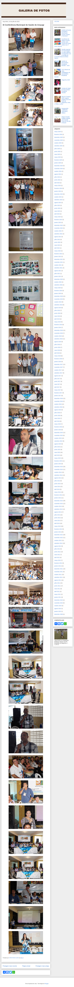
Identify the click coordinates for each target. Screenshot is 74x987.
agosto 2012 (57, 546)
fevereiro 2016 (58, 427)
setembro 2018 (58, 339)
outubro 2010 (58, 605)
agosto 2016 (57, 409)
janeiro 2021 (57, 276)
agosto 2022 (57, 236)
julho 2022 (57, 239)
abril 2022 (57, 248)
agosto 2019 (57, 307)
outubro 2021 (58, 265)
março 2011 (57, 594)
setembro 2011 (58, 577)
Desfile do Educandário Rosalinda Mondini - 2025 (66, 63)
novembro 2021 (58, 262)
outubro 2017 (58, 370)
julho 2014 (57, 480)
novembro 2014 (58, 469)
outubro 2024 (58, 171)
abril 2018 (57, 353)
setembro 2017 (58, 373)
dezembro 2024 (58, 165)
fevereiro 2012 (58, 563)
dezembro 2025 (58, 137)
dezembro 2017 (58, 364)
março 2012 (57, 560)
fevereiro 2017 (58, 393)
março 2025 (57, 157)
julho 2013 (57, 515)
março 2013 (57, 526)
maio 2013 (57, 520)
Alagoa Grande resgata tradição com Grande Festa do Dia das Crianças (66, 119)
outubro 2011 (58, 574)
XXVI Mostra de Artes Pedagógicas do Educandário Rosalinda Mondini (62, 73)
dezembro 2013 (58, 500)
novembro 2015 (58, 435)
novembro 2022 (58, 228)
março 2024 (57, 185)
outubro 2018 (58, 336)
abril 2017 (57, 387)
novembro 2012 (58, 537)
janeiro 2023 (57, 222)
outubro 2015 (58, 438)
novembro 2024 (58, 168)
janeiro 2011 (57, 597)
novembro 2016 (58, 401)
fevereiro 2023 (58, 219)
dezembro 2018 (58, 330)
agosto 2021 (57, 270)
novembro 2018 (58, 333)
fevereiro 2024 (58, 188)
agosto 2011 (57, 580)
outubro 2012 (58, 540)
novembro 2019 (58, 299)
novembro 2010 (58, 603)
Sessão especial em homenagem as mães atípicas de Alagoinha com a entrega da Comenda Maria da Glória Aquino (62, 54)
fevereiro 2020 (58, 290)
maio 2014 (57, 486)
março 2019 (57, 322)
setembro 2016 (58, 407)
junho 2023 (57, 208)
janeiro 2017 (57, 395)
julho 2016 (57, 412)
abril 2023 (57, 214)
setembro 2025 (58, 145)
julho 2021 (57, 273)
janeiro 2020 (57, 293)
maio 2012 (57, 554)
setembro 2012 (58, 543)
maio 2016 (57, 418)
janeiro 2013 (57, 532)
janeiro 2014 (57, 498)
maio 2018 (57, 350)
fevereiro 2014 (58, 495)
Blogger (47, 983)
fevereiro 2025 (58, 160)
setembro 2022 (58, 234)
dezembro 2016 (58, 398)
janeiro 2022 (57, 256)
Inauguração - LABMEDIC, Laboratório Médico (65, 110)
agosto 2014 (57, 478)
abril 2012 (57, 557)
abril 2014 (57, 489)
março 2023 (57, 216)
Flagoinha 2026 (66, 80)
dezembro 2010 (58, 600)
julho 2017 (57, 378)
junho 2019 (57, 313)
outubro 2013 (58, 506)
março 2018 (57, 356)
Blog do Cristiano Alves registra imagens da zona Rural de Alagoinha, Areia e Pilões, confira (62, 100)
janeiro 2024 (57, 191)
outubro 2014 (58, 472)
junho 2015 (57, 449)
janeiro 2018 (57, 361)
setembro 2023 (58, 199)
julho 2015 (57, 446)
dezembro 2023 (58, 194)
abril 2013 (57, 523)
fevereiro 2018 (58, 358)
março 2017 (57, 390)
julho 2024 (57, 177)
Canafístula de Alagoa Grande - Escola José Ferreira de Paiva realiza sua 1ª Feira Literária (62, 42)
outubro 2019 (58, 302)
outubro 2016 (58, 404)
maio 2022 (57, 245)
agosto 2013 (57, 512)
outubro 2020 (58, 282)
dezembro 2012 (58, 534)
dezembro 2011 (58, 569)
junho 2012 (57, 551)
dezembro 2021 (58, 259)
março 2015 (57, 458)
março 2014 (57, 492)
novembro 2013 (58, 503)
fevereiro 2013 (58, 529)
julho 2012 (57, 549)
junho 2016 (57, 415)
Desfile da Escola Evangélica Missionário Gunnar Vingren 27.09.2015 (66, 33)
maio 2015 (57, 452)
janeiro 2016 (57, 429)
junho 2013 (57, 517)
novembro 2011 (58, 571)
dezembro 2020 (58, 279)
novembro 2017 (58, 367)
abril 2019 (57, 319)
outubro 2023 (58, 197)
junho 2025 (57, 151)
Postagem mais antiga (42, 966)
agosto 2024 (57, 174)
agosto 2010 (57, 608)
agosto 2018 (57, 341)
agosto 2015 (57, 444)
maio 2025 (57, 154)
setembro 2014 (58, 475)
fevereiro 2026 (58, 134)
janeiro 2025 (57, 163)
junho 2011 (57, 586)
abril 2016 (57, 421)
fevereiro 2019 (58, 324)
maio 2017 (57, 384)
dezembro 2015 (58, 432)
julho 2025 (57, 148)
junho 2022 (57, 242)
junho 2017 (57, 381)
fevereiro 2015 (58, 461)
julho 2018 (57, 344)
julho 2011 (57, 583)
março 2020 (57, 287)
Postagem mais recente (10, 966)
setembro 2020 (58, 285)
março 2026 (57, 131)
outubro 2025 (58, 143)
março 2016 (57, 424)
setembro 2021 (58, 268)
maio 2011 (57, 588)
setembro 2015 (58, 441)
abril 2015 (57, 455)
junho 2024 (57, 180)
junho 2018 (57, 347)
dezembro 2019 (58, 296)
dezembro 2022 (58, 225)
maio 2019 (57, 316)
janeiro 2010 (57, 611)
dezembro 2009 (58, 614)
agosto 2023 (57, 202)
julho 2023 (57, 205)
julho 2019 (57, 310)
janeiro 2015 (57, 463)
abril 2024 (57, 182)
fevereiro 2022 (58, 253)
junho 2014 (57, 483)
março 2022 (57, 251)
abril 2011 (57, 591)
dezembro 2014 (58, 466)
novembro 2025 (58, 140)
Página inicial (26, 966)
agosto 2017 (57, 375)
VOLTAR (56, 21)
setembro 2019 (58, 304)
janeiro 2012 (57, 566)
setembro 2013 (58, 509)
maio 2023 (57, 211)
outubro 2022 (58, 231)
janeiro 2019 (57, 327)
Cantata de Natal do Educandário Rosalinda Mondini (66, 90)
